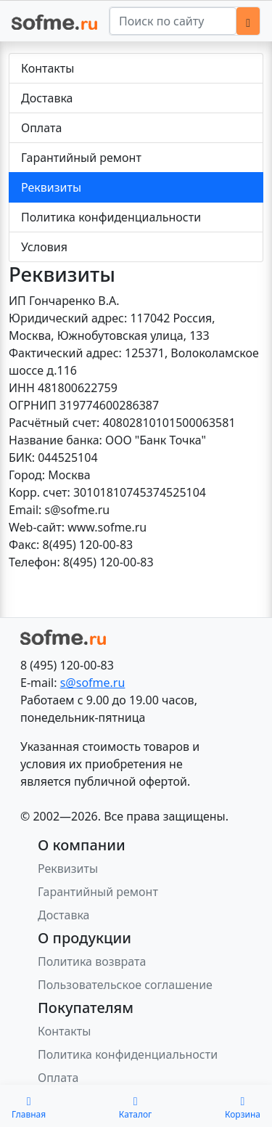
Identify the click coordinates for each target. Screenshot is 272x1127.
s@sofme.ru (92, 683)
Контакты (47, 68)
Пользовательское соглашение (125, 985)
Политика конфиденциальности (111, 217)
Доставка (47, 98)
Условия (44, 247)
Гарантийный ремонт (81, 158)
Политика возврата (92, 961)
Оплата (41, 128)
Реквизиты (51, 187)
